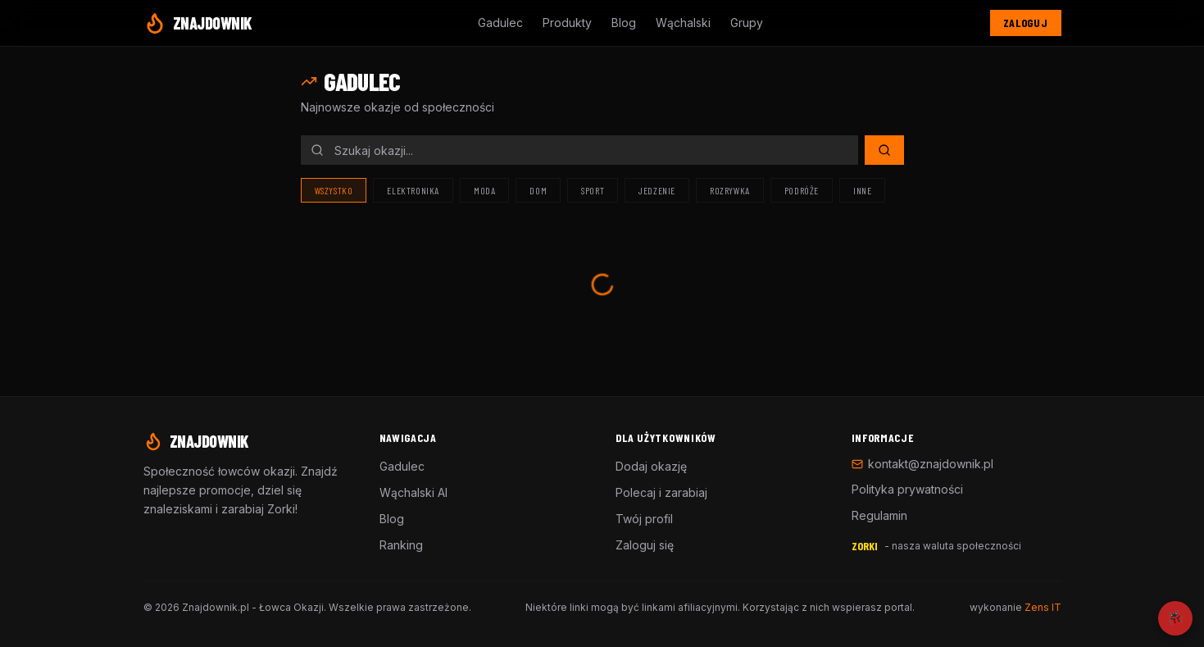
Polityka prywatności (907, 489)
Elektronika (413, 190)
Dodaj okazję (651, 466)
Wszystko (334, 190)
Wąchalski (683, 23)
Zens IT (1043, 607)
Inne (862, 190)
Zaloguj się (645, 545)
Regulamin (879, 515)
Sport (592, 190)
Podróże (801, 190)
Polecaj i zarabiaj (661, 492)
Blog (623, 23)
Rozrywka (730, 190)
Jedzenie (656, 190)
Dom (538, 190)
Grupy (746, 23)
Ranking (401, 545)
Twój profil (644, 519)
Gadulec (500, 23)
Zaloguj (1025, 23)
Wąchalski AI (413, 492)
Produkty (567, 23)
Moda (484, 190)
